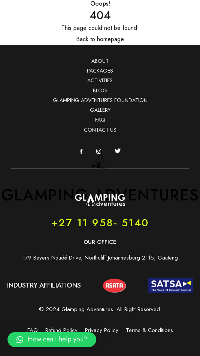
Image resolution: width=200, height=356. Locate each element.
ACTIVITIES (100, 80)
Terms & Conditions (149, 330)
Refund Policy (61, 330)
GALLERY (100, 110)
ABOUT (100, 61)
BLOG (100, 90)
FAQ (100, 119)
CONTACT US (100, 130)
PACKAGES (100, 70)
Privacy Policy (101, 330)
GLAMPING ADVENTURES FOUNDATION (100, 100)
